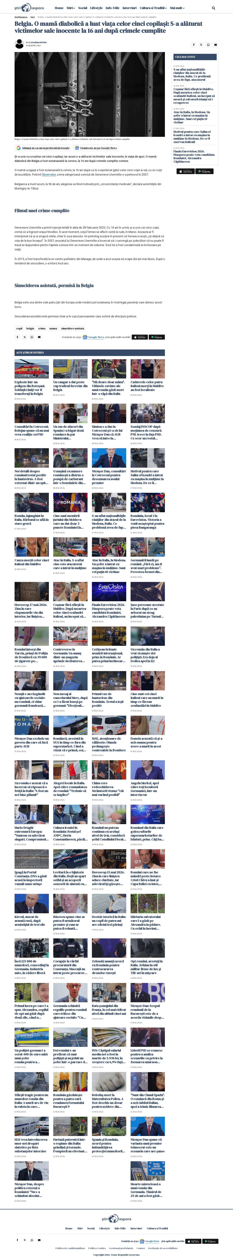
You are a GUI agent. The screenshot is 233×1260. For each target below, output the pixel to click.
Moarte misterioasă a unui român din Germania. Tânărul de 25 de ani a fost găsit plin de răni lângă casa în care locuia (146, 1190)
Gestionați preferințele (121, 1248)
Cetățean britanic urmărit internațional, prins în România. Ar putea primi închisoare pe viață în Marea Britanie (108, 655)
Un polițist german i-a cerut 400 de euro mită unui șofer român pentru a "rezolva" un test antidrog (31, 1056)
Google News (96, 337)
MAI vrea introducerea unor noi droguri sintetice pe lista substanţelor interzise (31, 1145)
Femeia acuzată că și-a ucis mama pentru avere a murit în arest (146, 742)
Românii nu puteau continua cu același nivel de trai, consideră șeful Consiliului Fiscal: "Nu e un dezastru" (108, 833)
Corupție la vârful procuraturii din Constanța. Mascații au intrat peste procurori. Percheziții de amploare (69, 967)
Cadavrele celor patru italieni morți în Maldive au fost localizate (147, 386)
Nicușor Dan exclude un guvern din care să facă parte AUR (32, 742)
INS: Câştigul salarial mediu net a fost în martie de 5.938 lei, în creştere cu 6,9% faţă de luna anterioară (107, 1056)
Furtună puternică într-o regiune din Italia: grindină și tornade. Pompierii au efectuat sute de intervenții (69, 1145)
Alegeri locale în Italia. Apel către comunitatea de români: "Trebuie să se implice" (70, 789)
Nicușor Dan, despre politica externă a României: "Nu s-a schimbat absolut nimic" (29, 1190)
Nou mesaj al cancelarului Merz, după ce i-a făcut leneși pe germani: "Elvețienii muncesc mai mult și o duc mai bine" (70, 700)
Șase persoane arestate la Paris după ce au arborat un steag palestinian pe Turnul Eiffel (147, 610)
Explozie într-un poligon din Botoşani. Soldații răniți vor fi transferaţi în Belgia (30, 388)
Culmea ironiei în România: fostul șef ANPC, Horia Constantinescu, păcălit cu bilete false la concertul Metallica (70, 833)
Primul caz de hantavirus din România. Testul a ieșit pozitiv (108, 700)
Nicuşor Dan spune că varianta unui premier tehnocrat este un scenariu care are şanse (148, 1145)
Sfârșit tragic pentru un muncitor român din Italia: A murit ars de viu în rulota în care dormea (31, 1101)
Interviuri (129, 8)
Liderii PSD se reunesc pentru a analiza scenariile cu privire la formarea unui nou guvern (147, 1056)
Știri (33, 17)
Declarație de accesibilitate (163, 1248)
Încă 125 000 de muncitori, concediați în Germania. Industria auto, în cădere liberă (32, 967)
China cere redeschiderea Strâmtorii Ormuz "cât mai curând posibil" (108, 789)
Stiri (70, 8)
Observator (49, 174)
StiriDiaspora (21, 17)
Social (82, 8)
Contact (141, 1248)
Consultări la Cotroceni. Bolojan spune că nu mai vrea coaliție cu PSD (32, 430)
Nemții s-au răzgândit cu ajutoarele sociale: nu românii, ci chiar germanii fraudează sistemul (30, 700)
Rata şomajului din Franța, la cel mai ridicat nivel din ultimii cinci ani (109, 1010)
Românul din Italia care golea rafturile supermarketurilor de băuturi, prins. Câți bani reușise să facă (147, 833)
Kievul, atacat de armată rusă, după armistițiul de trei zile (30, 921)
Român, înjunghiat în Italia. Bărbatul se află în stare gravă (32, 520)
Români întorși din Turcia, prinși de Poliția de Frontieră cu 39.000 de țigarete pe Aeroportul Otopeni (31, 655)
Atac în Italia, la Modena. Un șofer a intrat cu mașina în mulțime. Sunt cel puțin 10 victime (109, 566)
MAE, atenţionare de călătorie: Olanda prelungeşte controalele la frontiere (109, 744)
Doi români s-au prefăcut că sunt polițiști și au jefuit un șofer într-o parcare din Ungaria (70, 1056)
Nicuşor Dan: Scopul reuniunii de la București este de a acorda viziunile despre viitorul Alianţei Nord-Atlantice (148, 1011)
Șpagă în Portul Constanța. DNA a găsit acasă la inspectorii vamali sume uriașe (31, 878)
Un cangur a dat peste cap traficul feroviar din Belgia (70, 386)
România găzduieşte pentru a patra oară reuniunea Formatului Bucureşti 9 (68, 1101)
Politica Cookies (97, 1248)
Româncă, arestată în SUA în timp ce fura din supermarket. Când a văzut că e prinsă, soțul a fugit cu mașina (69, 744)
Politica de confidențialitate (70, 1248)
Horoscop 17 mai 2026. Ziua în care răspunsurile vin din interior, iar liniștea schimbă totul (31, 610)
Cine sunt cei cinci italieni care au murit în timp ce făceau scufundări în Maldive (147, 700)
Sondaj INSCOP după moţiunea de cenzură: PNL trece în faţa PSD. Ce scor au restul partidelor (146, 432)
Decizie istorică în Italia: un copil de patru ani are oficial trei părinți (109, 921)
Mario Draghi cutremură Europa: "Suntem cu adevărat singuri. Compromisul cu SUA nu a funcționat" (31, 833)
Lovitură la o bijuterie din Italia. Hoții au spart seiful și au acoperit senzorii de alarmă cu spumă (69, 878)
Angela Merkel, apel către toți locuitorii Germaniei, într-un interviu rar (145, 789)
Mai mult (177, 8)
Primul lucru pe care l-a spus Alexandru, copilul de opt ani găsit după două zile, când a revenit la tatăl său (31, 1011)
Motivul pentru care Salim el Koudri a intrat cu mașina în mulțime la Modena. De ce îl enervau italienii (147, 477)
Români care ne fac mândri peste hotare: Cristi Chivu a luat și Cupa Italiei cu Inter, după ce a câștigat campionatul (146, 878)
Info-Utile (112, 8)
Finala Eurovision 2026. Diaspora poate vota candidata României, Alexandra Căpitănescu (108, 610)
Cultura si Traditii (152, 8)
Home (59, 8)
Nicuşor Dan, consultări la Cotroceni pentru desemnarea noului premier (109, 477)
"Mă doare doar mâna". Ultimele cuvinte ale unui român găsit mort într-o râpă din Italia (108, 388)
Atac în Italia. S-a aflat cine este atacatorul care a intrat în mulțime (69, 564)
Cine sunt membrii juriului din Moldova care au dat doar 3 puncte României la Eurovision (67, 521)
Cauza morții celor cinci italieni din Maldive (32, 562)
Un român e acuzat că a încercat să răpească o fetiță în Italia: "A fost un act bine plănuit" (31, 789)
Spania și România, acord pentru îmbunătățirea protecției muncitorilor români (109, 1145)
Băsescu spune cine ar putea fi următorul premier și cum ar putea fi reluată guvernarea (69, 922)
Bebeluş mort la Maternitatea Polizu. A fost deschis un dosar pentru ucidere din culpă (107, 1101)
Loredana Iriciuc (38, 42)
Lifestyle (96, 8)
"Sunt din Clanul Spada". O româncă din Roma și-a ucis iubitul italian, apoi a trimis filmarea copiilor (148, 1101)
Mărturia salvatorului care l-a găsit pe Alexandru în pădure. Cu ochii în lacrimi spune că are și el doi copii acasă (146, 922)
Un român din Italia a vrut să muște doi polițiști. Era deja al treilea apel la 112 (145, 655)
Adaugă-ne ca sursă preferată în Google (46, 148)
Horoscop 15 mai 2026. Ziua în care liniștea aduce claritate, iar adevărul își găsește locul (108, 878)
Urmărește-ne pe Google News (98, 148)
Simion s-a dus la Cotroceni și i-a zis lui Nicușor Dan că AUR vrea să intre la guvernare (107, 432)
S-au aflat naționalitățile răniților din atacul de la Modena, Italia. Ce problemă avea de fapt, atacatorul (109, 521)
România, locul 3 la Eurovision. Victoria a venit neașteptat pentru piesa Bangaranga (147, 521)
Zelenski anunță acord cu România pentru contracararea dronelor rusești (108, 967)
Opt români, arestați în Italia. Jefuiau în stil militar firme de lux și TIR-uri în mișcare (147, 967)
